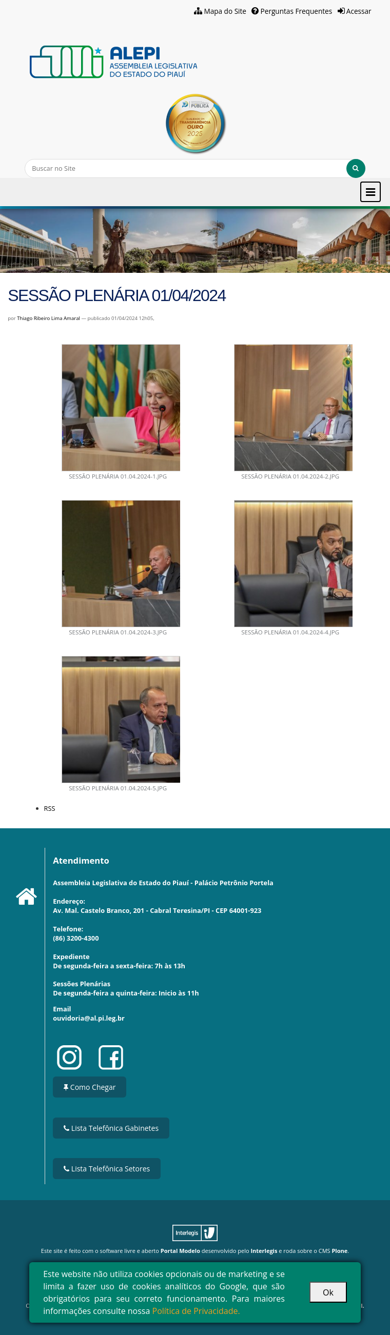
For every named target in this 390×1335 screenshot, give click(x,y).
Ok (328, 1292)
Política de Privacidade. (196, 1311)
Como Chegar (89, 1087)
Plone (339, 1250)
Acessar (359, 11)
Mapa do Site (225, 11)
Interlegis (263, 1250)
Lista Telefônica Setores (107, 1168)
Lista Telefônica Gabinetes (111, 1128)
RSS (49, 808)
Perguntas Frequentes (297, 11)
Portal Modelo (180, 1250)
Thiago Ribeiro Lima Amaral (48, 318)
